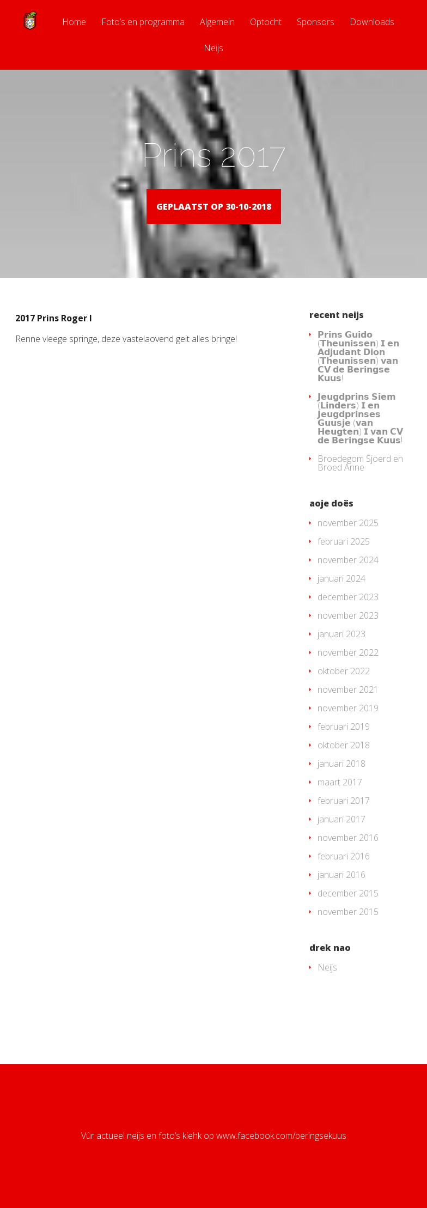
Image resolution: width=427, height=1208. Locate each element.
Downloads (372, 22)
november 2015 (348, 928)
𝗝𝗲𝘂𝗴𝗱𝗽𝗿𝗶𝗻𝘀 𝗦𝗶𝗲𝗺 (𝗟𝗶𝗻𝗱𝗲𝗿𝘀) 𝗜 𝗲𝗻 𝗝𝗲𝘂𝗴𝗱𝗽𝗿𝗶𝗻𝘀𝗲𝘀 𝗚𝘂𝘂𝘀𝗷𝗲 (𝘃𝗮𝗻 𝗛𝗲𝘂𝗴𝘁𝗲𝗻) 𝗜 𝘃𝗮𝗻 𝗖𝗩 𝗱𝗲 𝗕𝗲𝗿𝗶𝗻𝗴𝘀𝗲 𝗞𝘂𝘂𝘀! (360, 434)
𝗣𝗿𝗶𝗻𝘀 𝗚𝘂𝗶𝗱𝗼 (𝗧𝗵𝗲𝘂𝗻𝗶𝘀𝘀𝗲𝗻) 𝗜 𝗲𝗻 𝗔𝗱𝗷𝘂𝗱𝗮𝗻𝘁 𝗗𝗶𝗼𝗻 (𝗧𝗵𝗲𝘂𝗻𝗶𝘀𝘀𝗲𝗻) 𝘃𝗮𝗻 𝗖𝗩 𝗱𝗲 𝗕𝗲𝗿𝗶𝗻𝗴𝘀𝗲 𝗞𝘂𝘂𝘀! (358, 372)
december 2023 (348, 613)
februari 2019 (344, 742)
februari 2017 (344, 816)
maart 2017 (340, 798)
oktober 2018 (344, 761)
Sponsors (315, 22)
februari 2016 (344, 872)
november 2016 (348, 853)
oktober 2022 (344, 687)
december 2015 (348, 909)
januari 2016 (341, 890)
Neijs (213, 49)
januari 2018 (341, 779)
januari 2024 (341, 594)
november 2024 (348, 576)
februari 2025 (344, 557)
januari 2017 (341, 835)
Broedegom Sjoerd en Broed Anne (360, 478)
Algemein (217, 22)
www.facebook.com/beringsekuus (281, 1151)
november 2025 (348, 539)
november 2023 (348, 631)
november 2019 (348, 724)
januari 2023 (341, 650)
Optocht (266, 22)
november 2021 (348, 705)
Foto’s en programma (143, 22)
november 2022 (348, 668)
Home (74, 22)
